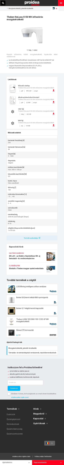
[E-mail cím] (25, 382)
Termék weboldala (31, 238)
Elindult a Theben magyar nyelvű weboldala (32, 270)
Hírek (36, 409)
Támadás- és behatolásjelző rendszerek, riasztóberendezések (32, 353)
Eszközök (11, 414)
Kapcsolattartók (40, 462)
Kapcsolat (38, 418)
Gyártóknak (39, 423)
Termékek (12, 409)
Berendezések (13, 424)
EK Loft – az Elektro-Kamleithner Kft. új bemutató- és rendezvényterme (32, 257)
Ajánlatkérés (7, 462)
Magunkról (38, 413)
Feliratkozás (14, 388)
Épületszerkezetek (15, 434)
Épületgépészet (13, 419)
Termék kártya (32, 289)
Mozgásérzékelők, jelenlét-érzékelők (21, 8)
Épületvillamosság (14, 429)
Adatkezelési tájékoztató (20, 397)
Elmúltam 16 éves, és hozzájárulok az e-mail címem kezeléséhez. (33, 394)
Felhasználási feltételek (43, 456)
